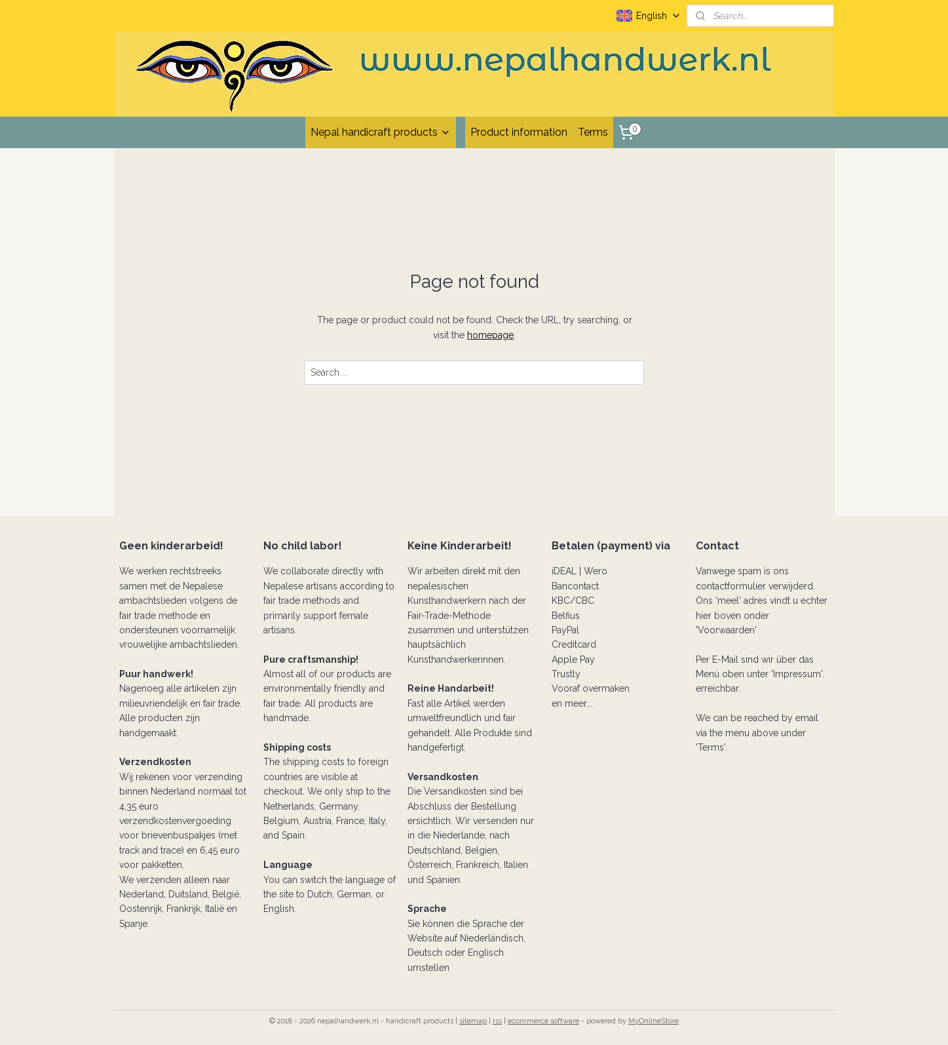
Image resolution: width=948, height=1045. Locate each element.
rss (497, 1021)
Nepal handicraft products (381, 132)
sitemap (473, 1021)
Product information (518, 132)
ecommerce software (543, 1021)
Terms (593, 132)
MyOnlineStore (653, 1021)
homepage (490, 335)
